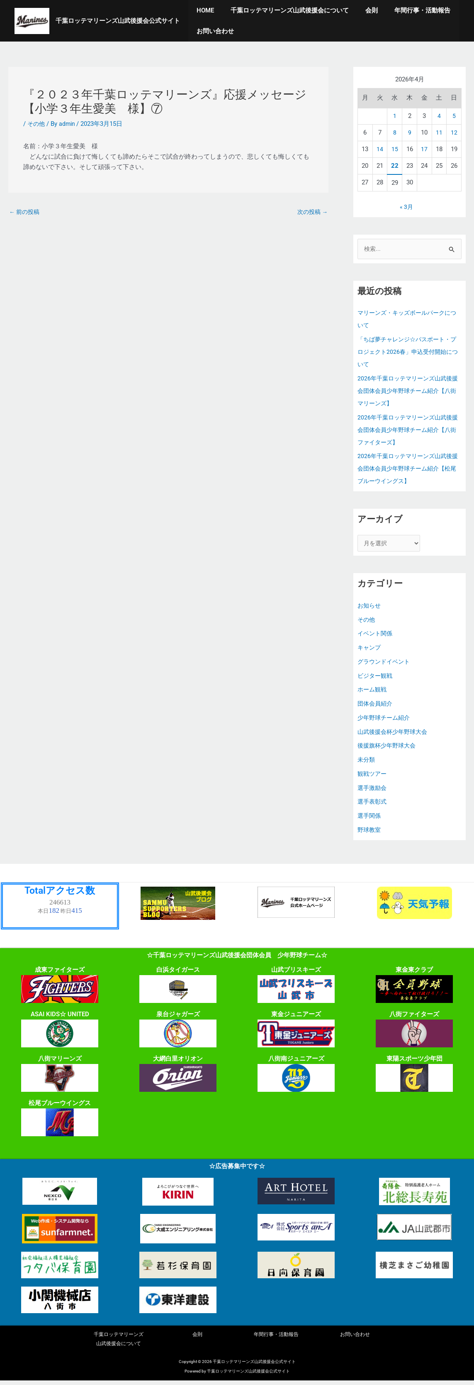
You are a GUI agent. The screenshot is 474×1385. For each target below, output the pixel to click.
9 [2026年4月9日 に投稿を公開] (409, 132)
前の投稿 (25, 212)
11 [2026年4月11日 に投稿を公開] (439, 132)
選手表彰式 (373, 804)
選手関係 (369, 818)
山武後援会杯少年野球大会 (394, 734)
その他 (36, 123)
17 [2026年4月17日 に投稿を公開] (424, 149)
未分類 (366, 762)
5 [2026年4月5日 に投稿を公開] (454, 116)
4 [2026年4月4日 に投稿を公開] (439, 116)
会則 (361, 10)
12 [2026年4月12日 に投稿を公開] (454, 132)
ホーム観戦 (373, 692)
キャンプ (369, 650)
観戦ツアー (373, 776)
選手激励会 (373, 790)
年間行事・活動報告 (408, 10)
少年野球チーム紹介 (385, 720)
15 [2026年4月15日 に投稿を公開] (394, 149)
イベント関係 (376, 636)
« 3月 (406, 207)
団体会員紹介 (376, 706)
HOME (203, 10)
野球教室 (369, 832)
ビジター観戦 (376, 678)
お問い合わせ (213, 31)
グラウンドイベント (385, 664)
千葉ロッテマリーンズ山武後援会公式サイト (118, 21)
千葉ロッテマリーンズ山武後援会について (283, 10)
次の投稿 (311, 212)
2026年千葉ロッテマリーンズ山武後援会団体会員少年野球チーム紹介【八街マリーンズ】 (407, 391)
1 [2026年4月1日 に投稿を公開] (394, 116)
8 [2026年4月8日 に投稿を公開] (394, 132)
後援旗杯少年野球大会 (388, 748)
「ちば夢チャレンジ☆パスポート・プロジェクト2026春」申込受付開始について (407, 352)
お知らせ (369, 608)
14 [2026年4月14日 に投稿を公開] (380, 149)
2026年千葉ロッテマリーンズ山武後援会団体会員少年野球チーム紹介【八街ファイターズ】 (407, 430)
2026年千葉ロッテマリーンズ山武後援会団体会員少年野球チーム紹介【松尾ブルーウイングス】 (407, 469)
